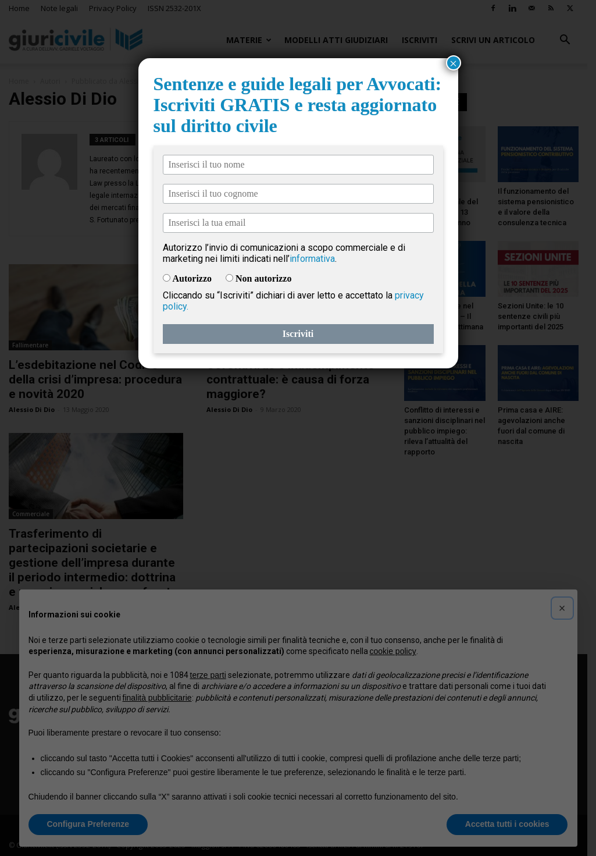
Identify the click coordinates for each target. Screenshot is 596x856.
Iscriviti (298, 334)
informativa (312, 258)
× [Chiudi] (453, 63)
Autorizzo (192, 278)
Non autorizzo (263, 278)
